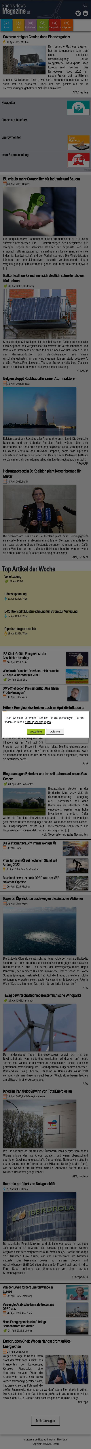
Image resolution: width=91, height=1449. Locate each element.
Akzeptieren (36, 731)
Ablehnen (55, 731)
